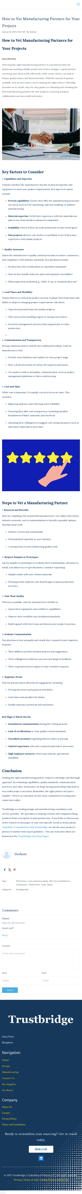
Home (5, 1060)
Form (3, 1192)
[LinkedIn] (41, 1158)
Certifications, (22, 884)
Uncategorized (22, 889)
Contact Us (8, 1078)
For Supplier (9, 1084)
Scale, (44, 884)
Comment (6, 946)
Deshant (33, 32)
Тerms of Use (31, 1179)
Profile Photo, (35, 884)
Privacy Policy (9, 1118)
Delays (50, 884)
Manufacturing (10, 1072)
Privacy (17, 1179)
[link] (41, 110)
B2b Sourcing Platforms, (60, 881)
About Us (7, 1106)
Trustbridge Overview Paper (33, 836)
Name (4, 973)
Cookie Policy (47, 1179)
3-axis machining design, (38, 881)
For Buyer (7, 1090)
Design (6, 1066)
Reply (5, 935)
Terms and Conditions (13, 1124)
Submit (10, 990)
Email (44, 973)
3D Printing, (21, 881)
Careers (6, 1112)
